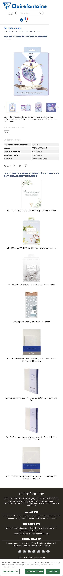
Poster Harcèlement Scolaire (42, 537)
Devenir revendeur (51, 510)
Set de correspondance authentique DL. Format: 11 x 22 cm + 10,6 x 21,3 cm (31, 432)
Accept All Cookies (34, 571)
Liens (22, 513)
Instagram (38, 546)
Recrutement (12, 513)
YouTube (29, 546)
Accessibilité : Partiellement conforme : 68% (31, 528)
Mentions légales (31, 557)
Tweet (20, 160)
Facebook (20, 546)
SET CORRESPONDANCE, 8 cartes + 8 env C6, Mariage (31, 242)
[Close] (59, 562)
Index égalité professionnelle (30, 525)
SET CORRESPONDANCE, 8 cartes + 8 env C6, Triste (31, 279)
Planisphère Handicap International (27, 540)
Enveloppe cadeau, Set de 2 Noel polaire (31, 316)
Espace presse (12, 537)
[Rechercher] (31, 13)
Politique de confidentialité (32, 554)
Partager (14, 160)
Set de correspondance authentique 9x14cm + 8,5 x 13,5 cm (31, 393)
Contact (47, 540)
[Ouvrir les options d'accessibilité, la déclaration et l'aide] (51, 13)
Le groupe (37, 510)
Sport (32, 522)
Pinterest (26, 160)
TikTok (48, 546)
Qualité (27, 510)
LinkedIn (43, 546)
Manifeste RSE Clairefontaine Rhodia (42, 513)
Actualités (24, 537)
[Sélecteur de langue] (57, 14)
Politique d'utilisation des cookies (31, 552)
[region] (31, 567)
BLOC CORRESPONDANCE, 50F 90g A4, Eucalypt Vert (31, 205)
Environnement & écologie (16, 522)
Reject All (53, 571)
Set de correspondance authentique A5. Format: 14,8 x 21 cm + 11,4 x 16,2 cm (31, 471)
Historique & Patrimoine (11, 510)
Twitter (24, 546)
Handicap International (46, 522)
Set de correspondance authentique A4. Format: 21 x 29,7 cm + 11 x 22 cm (31, 354)
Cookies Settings (10, 571)
